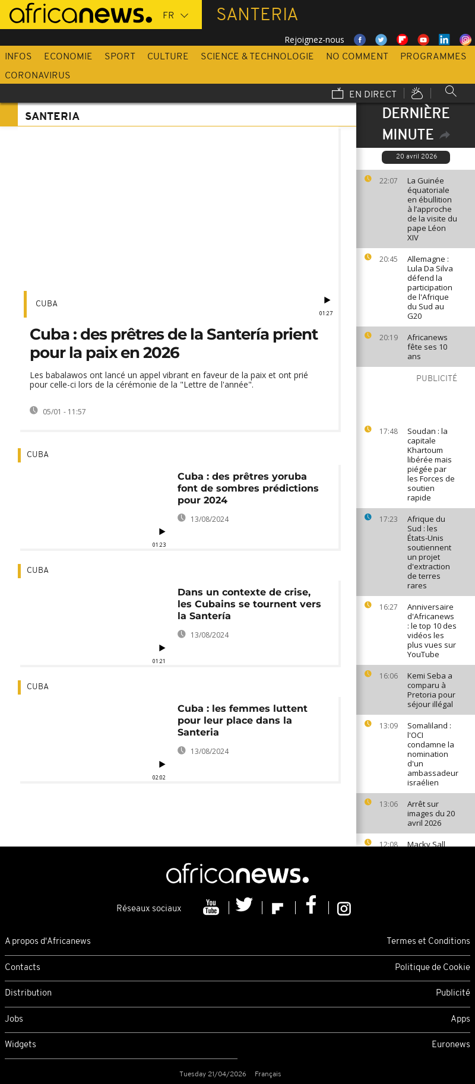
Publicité (453, 993)
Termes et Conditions (428, 941)
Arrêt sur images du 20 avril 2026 (431, 813)
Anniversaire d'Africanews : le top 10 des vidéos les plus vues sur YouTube (432, 630)
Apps (460, 1019)
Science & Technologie (257, 57)
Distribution (28, 993)
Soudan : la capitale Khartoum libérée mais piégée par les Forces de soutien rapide (431, 464)
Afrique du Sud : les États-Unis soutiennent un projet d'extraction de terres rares (429, 552)
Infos (18, 57)
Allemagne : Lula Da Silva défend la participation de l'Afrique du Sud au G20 (430, 287)
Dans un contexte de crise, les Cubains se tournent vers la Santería (249, 604)
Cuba (47, 304)
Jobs (14, 1019)
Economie (68, 57)
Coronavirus (38, 76)
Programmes (433, 57)
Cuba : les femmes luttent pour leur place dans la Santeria (243, 720)
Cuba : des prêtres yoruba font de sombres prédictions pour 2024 (248, 488)
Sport (119, 57)
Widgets (20, 1045)
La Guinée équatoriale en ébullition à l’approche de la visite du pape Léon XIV (432, 209)
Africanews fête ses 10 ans (427, 346)
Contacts (22, 967)
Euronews (451, 1045)
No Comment (357, 57)
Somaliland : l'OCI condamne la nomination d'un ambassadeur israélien (432, 754)
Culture (168, 57)
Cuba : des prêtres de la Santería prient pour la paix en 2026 (174, 343)
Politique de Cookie (432, 967)
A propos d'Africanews (48, 941)
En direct (364, 94)
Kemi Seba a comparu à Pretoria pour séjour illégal (431, 690)
